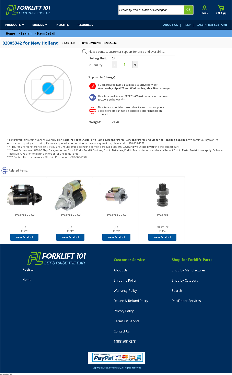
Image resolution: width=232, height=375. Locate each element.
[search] (188, 9)
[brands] (43, 25)
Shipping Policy (125, 280)
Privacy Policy (124, 311)
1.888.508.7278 (125, 341)
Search (26, 33)
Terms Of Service (127, 321)
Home (10, 33)
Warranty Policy (125, 291)
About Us (120, 270)
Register (28, 269)
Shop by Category (185, 280)
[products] (18, 25)
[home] (28, 10)
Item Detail (46, 33)
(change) (109, 77)
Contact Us (122, 331)
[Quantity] (124, 64)
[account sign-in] (204, 10)
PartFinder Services (186, 301)
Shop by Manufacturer (188, 270)
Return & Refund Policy (131, 301)
